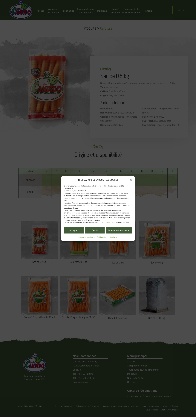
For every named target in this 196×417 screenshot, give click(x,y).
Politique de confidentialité (107, 237)
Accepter (73, 230)
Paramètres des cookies (119, 230)
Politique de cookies (85, 237)
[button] (130, 180)
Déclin (95, 230)
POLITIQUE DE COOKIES (106, 223)
